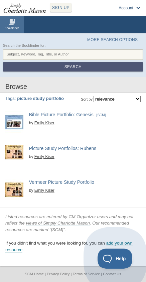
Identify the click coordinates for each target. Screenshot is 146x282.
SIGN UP (60, 7)
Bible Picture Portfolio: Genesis (61, 114)
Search (73, 66)
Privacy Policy (58, 274)
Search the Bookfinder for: (24, 45)
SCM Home (34, 274)
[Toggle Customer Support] (115, 259)
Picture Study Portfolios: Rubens (63, 148)
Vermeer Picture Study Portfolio (61, 182)
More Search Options (112, 39)
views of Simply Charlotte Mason (58, 223)
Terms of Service (86, 274)
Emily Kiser (44, 123)
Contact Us (112, 274)
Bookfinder (11, 28)
